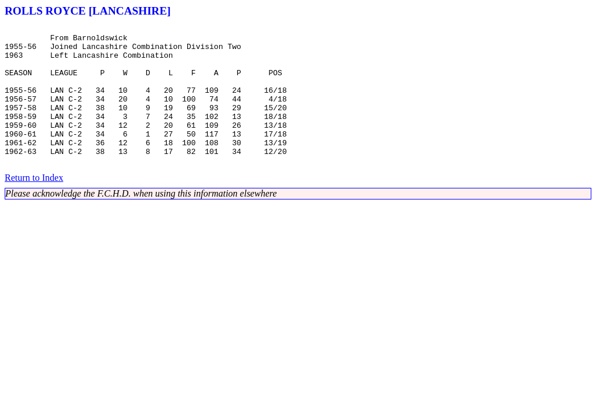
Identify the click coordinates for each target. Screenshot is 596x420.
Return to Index (34, 206)
